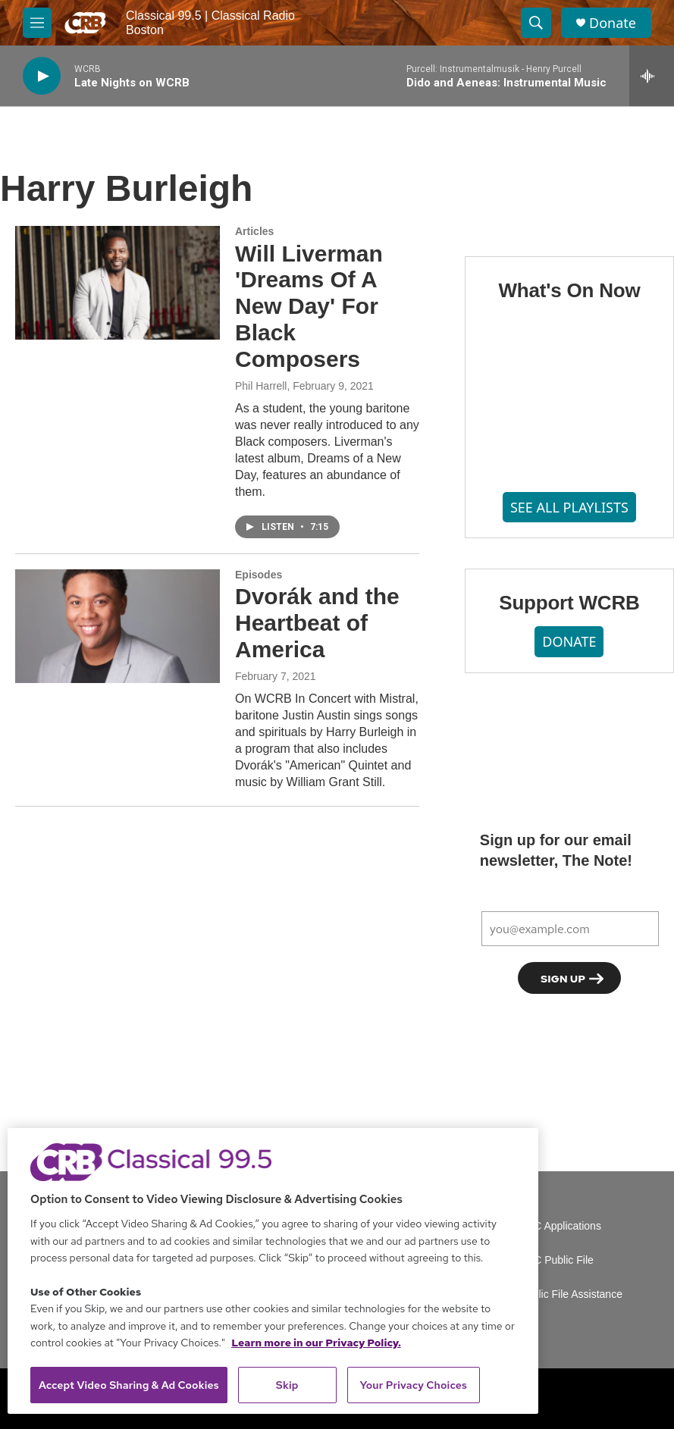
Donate (612, 23)
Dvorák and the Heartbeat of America (317, 623)
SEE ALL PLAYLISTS (569, 507)
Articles (254, 231)
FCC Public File (557, 1260)
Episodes (258, 575)
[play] (42, 76)
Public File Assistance (571, 1294)
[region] (273, 1271)
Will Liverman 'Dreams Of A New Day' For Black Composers (309, 306)
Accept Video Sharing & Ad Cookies (129, 1385)
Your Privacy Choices (413, 1385)
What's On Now (569, 290)
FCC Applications (560, 1226)
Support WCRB (569, 602)
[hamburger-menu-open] (37, 23)
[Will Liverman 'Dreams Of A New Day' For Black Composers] (117, 283)
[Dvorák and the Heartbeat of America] (117, 626)
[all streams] (651, 75)
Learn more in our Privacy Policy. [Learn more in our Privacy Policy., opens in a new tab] (316, 1342)
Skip (287, 1385)
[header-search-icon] (536, 23)
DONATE (569, 641)
